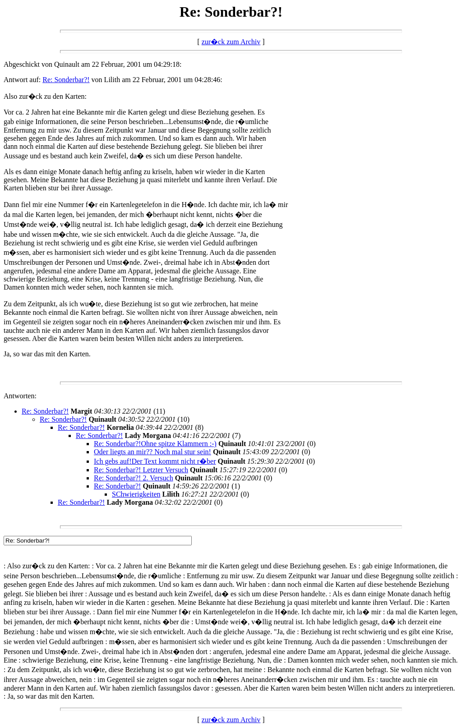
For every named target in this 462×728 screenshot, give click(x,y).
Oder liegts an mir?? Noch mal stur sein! (152, 452)
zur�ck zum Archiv (231, 42)
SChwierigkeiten (136, 494)
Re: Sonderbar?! (65, 79)
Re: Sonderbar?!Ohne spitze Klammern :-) (155, 443)
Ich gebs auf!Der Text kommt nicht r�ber (155, 461)
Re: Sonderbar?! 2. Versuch (133, 478)
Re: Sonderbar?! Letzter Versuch (141, 470)
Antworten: (20, 396)
